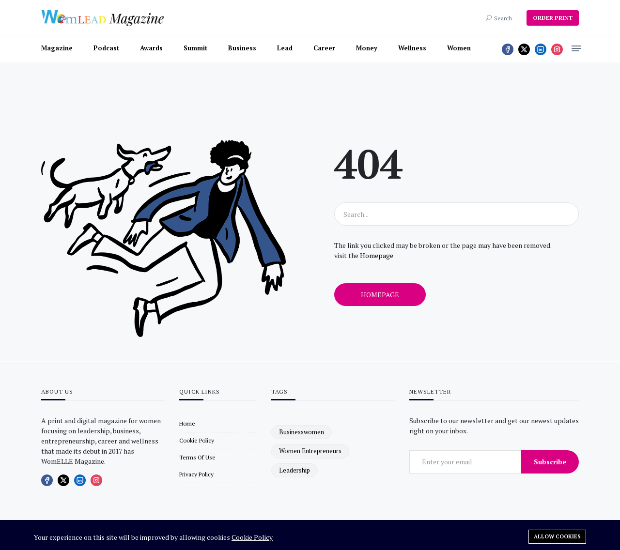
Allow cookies (557, 536)
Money (366, 48)
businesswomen (301, 432)
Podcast (106, 48)
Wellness (412, 48)
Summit (195, 48)
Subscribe (550, 461)
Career (324, 48)
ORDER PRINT (553, 17)
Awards (151, 48)
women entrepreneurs (310, 450)
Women (459, 48)
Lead (285, 48)
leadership (294, 470)
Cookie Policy (252, 537)
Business (242, 48)
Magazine (57, 48)
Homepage (376, 255)
